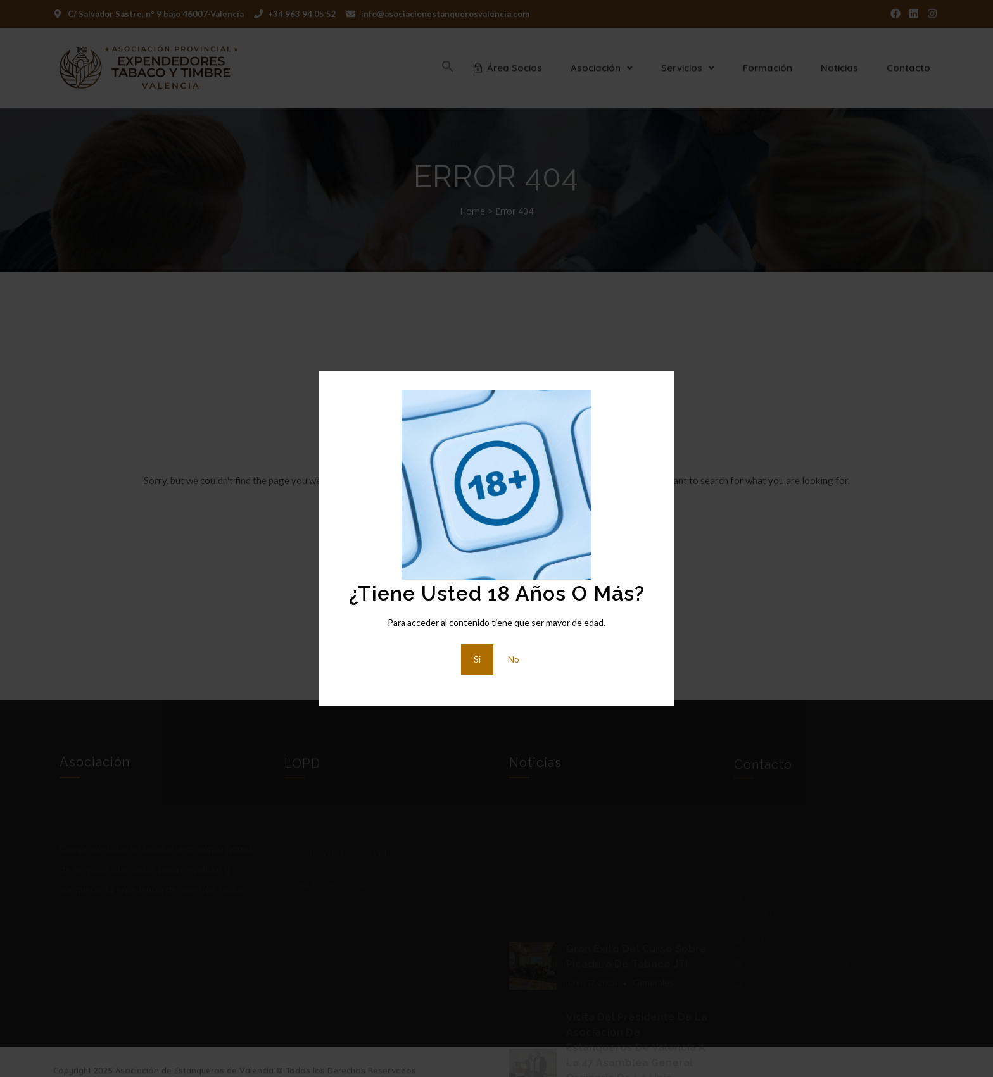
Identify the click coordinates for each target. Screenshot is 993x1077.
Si (477, 659)
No (513, 659)
